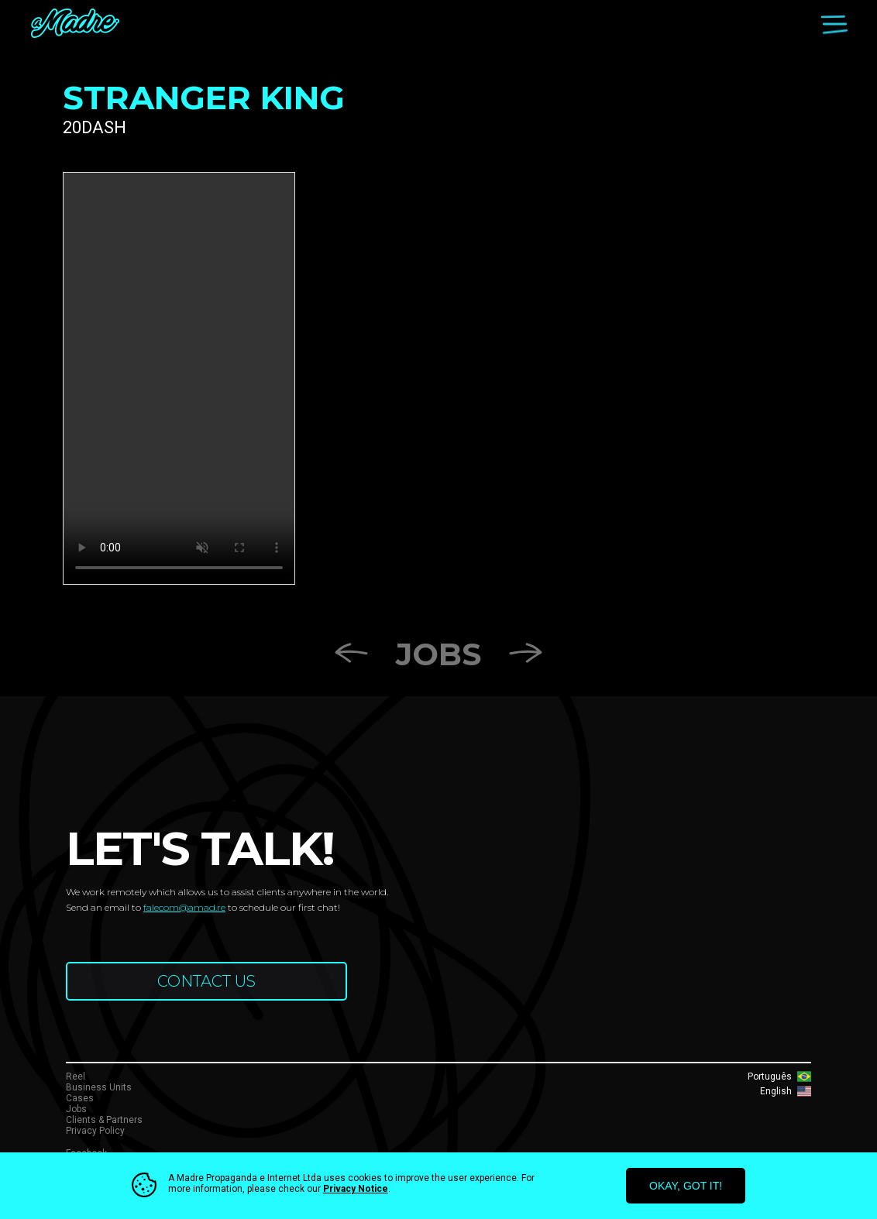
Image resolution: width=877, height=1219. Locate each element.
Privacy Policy (95, 1130)
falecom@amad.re (184, 907)
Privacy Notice (355, 1188)
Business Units (99, 1087)
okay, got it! (685, 1186)
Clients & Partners (104, 1119)
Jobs (438, 654)
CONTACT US (206, 981)
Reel (75, 1076)
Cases (80, 1098)
